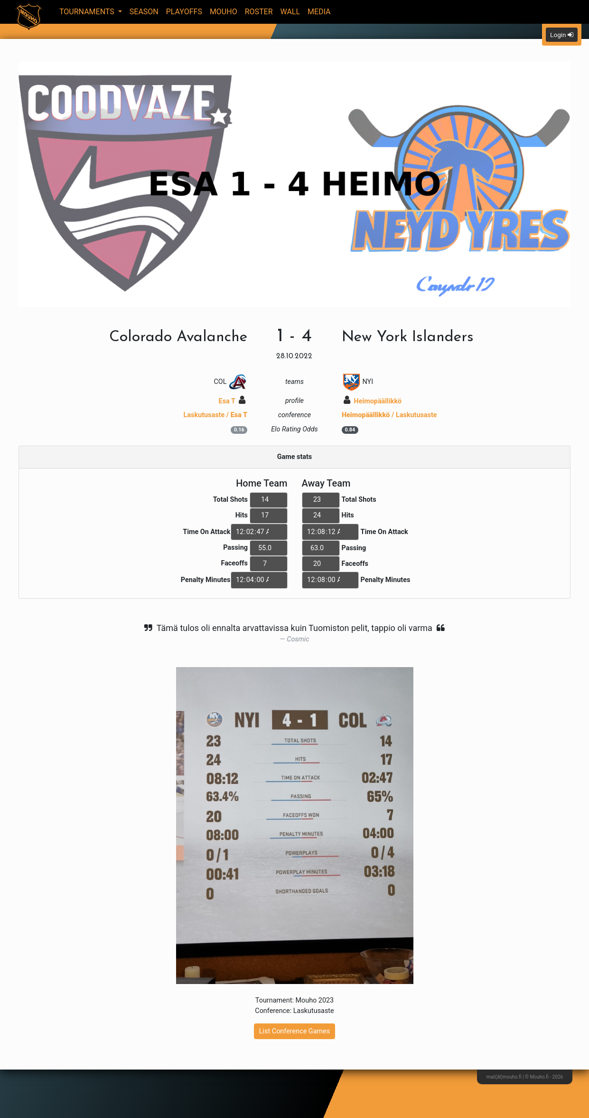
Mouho (223, 11)
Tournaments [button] (87, 11)
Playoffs (184, 11)
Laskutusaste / (216, 415)
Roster (259, 11)
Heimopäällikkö (373, 401)
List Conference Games (294, 1031)
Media (319, 11)
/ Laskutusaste (389, 415)
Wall (290, 11)
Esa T (232, 401)
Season (144, 11)
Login (561, 34)
